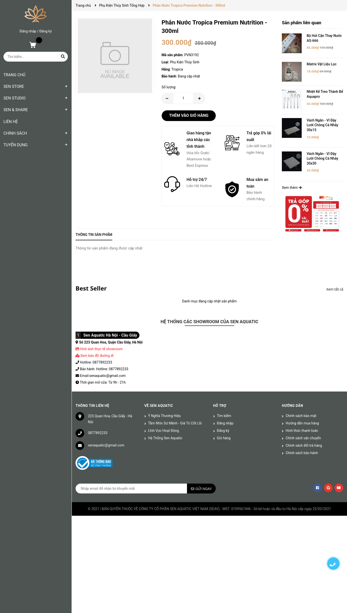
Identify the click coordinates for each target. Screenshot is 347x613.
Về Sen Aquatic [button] (158, 406)
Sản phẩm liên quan (301, 22)
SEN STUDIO (14, 98)
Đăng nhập (28, 31)
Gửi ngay (203, 488)
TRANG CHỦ (14, 75)
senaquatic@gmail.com (106, 445)
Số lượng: (168, 87)
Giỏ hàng (224, 438)
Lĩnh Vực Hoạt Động (163, 431)
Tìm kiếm (224, 416)
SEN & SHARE (15, 109)
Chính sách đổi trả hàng (304, 445)
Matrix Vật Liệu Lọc (322, 64)
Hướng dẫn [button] (292, 406)
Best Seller (91, 288)
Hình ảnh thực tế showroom (101, 349)
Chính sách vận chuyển (303, 438)
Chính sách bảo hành (302, 453)
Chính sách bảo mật (301, 416)
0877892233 (97, 433)
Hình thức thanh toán (302, 431)
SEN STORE (13, 86)
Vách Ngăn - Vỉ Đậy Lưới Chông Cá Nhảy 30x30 (322, 158)
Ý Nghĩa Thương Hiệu (164, 416)
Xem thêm (291, 188)
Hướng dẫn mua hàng (302, 423)
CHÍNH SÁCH (15, 133)
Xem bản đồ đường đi (95, 356)
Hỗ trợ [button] (219, 406)
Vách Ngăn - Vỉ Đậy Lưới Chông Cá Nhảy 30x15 (322, 125)
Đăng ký (45, 31)
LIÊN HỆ (10, 121)
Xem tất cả (334, 289)
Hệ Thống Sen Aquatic (165, 438)
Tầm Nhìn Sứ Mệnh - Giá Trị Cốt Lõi (175, 423)
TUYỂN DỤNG (15, 145)
